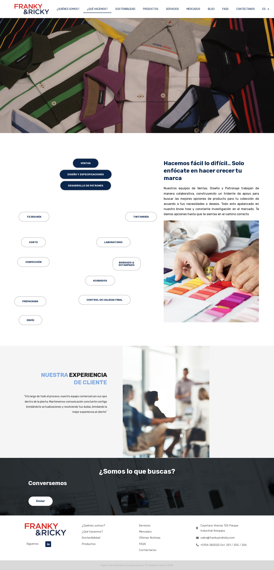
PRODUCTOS (150, 9)
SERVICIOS (172, 9)
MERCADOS (193, 9)
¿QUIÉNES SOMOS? (68, 9)
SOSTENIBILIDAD (125, 9)
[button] (126, 263)
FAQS (225, 9)
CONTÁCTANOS (245, 9)
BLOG (211, 9)
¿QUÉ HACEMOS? (97, 9)
